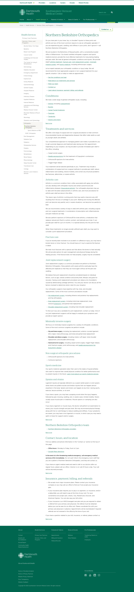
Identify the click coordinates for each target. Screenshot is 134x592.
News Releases (72, 538)
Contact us (52, 87)
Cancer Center (28, 55)
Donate (72, 3)
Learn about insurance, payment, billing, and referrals (65, 90)
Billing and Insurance (57, 538)
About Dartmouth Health (26, 563)
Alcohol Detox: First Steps (31, 46)
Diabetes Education (29, 70)
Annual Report (22, 542)
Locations (52, 3)
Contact (20, 535)
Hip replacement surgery (56, 295)
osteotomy (57, 304)
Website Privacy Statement (25, 576)
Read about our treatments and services (61, 80)
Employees (88, 539)
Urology (26, 169)
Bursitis (50, 107)
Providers (42, 3)
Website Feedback (23, 582)
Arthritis (50, 104)
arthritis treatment (56, 62)
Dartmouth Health (26, 3)
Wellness (70, 535)
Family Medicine (28, 82)
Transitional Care (29, 166)
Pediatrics (26, 142)
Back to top (49, 123)
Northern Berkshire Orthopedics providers (62, 429)
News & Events (73, 19)
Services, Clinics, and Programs (45, 25)
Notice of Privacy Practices (25, 574)
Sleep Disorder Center (30, 163)
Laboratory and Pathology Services (31, 106)
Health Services (41, 19)
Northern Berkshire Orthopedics (30, 127)
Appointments (55, 535)
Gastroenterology (29, 84)
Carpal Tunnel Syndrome (56, 110)
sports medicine (65, 64)
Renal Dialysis (28, 157)
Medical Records (56, 540)
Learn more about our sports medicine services (82, 374)
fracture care (67, 62)
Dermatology (27, 67)
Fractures (51, 113)
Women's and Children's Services (31, 172)
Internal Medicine (29, 102)
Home (22, 19)
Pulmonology (28, 151)
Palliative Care (28, 139)
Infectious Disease (29, 96)
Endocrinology (28, 76)
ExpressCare (27, 79)
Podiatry (26, 148)
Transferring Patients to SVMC (91, 536)
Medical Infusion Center (31, 110)
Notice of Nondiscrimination (26, 571)
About (29, 19)
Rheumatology (28, 160)
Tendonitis (51, 116)
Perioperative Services (30, 145)
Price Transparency (23, 579)
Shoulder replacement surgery (58, 307)
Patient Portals (84, 3)
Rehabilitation (28, 154)
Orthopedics (59, 25)
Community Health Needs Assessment (23, 546)
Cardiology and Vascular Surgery (31, 58)
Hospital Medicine (29, 90)
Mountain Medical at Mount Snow (32, 113)
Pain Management (29, 136)
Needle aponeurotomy (55, 156)
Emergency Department (31, 73)
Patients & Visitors (57, 19)
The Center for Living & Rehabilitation (30, 63)
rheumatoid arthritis (68, 188)
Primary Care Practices (29, 38)
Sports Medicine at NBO (34, 130)
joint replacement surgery (80, 62)
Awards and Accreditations (22, 538)
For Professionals (89, 19)
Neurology (27, 117)
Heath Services (40, 530)
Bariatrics (26, 49)
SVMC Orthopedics (30, 133)
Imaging (26, 93)
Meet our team (53, 84)
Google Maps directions (56, 451)
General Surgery (28, 87)
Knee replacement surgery (56, 301)
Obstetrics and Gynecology (31, 120)
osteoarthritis (65, 104)
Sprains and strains (54, 120)
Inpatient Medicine (29, 99)
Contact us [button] (105, 29)
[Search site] (104, 12)
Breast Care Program (30, 52)
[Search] (112, 12)
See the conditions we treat (57, 77)
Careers (62, 3)
